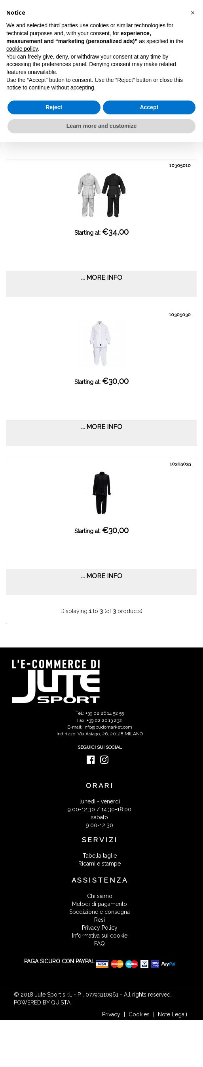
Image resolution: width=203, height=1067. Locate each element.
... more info (101, 277)
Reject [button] (54, 107)
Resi (99, 920)
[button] (192, 12)
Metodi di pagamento (99, 904)
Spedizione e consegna (99, 912)
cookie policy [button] (22, 49)
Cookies (139, 1014)
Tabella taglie (100, 855)
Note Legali (172, 1014)
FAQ (99, 943)
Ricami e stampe (99, 863)
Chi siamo (99, 896)
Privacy (111, 1014)
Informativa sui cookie (99, 935)
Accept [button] (149, 107)
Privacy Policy (100, 928)
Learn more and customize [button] (101, 126)
